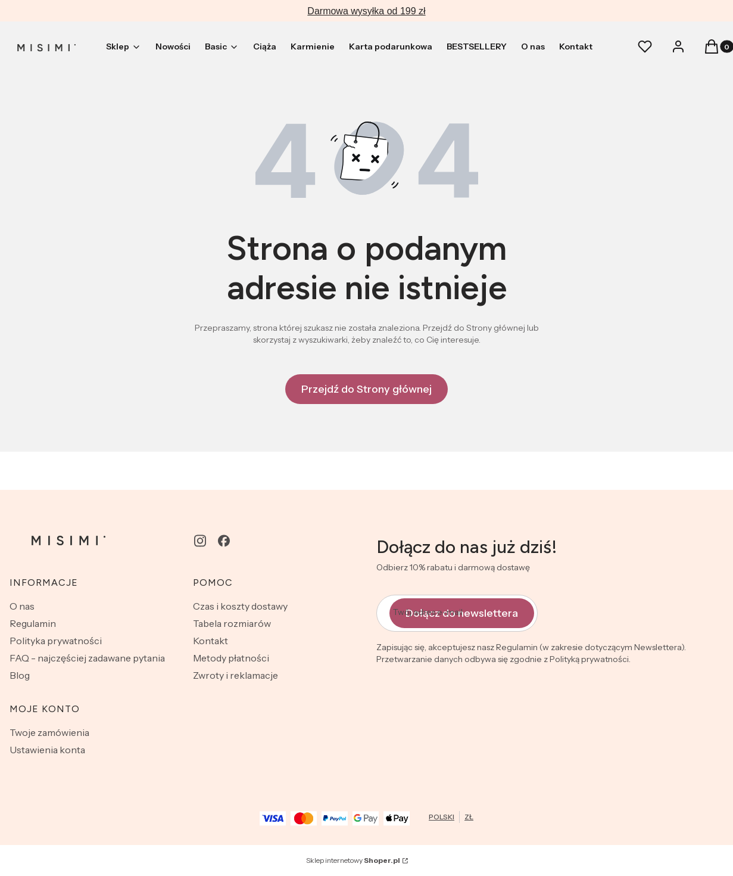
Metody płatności (231, 658)
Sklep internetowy (353, 860)
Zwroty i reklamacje (235, 675)
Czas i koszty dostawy (240, 606)
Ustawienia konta (47, 750)
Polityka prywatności (56, 641)
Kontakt (210, 641)
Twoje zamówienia (49, 732)
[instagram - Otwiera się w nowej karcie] (200, 540)
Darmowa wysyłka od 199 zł (366, 11)
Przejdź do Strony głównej (366, 389)
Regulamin (33, 623)
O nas (22, 606)
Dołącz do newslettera (462, 613)
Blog (20, 675)
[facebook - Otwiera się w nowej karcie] (224, 540)
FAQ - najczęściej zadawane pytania (87, 658)
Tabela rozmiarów (232, 623)
